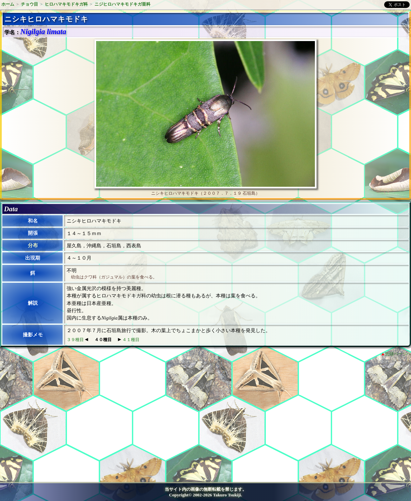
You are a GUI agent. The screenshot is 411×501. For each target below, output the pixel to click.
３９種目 (75, 339)
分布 (33, 245)
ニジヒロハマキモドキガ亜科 (122, 4)
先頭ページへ (398, 353)
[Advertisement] (58, 416)
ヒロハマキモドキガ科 (66, 4)
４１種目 (131, 339)
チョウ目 (29, 4)
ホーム (7, 4)
